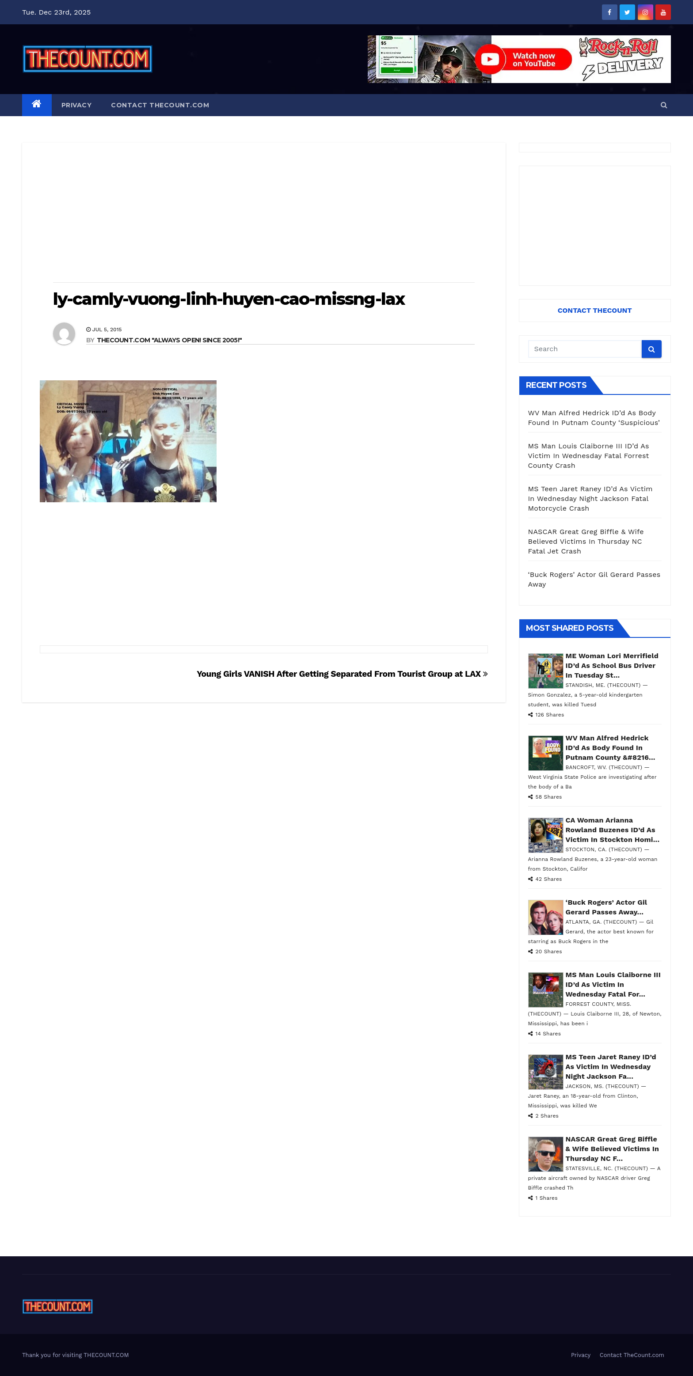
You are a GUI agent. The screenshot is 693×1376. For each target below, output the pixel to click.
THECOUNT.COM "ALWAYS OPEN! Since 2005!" (169, 340)
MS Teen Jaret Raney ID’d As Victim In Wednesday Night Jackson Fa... (611, 1066)
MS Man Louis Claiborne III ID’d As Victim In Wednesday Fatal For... (613, 984)
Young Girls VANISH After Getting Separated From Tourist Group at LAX (342, 674)
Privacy (76, 105)
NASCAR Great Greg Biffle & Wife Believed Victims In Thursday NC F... (612, 1149)
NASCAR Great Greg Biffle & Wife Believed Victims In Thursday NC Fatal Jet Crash (586, 541)
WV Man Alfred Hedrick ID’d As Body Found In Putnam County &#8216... (610, 748)
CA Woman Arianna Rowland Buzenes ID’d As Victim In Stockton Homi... (613, 830)
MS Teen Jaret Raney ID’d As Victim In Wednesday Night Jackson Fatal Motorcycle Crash (590, 498)
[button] (664, 105)
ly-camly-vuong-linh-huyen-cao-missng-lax (228, 298)
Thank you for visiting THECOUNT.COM (75, 1355)
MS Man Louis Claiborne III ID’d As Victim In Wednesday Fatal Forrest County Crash (588, 456)
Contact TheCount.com (160, 105)
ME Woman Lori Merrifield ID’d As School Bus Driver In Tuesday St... (612, 665)
